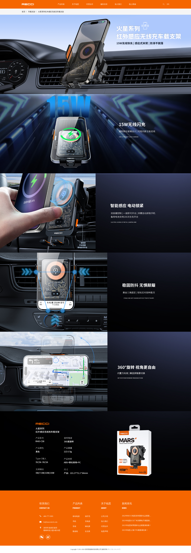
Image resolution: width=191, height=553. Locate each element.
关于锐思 (75, 4)
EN (168, 4)
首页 (23, 12)
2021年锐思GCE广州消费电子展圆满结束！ (136, 521)
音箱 (74, 526)
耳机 (74, 521)
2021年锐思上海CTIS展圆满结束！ (135, 530)
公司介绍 (104, 516)
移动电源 (76, 516)
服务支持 (103, 4)
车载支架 (31, 12)
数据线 (75, 531)
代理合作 (89, 4)
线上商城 (132, 4)
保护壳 (87, 516)
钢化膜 (87, 526)
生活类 (87, 531)
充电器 (87, 521)
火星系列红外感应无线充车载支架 (51, 12)
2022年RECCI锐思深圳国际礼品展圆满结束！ (136, 516)
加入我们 (118, 4)
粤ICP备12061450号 (114, 549)
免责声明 (104, 531)
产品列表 (61, 4)
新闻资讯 (127, 503)
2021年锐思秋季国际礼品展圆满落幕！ (136, 525)
